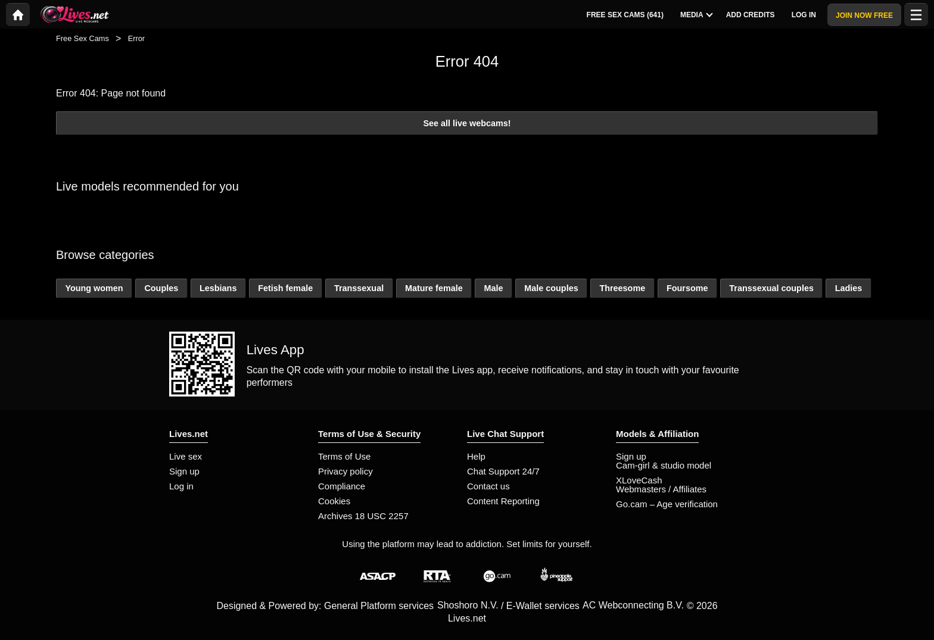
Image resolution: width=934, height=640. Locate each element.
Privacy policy (345, 471)
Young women (94, 288)
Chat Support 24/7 (503, 471)
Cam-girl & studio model (663, 465)
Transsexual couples (771, 288)
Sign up (184, 471)
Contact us (488, 486)
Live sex (185, 456)
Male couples (551, 288)
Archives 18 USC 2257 (363, 516)
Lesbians (218, 288)
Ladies (849, 288)
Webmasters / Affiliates (661, 489)
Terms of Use (344, 456)
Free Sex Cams (82, 38)
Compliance (341, 486)
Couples (161, 288)
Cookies (334, 501)
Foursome (687, 288)
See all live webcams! (466, 123)
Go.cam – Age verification (667, 504)
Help (476, 456)
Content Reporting (503, 501)
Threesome (622, 288)
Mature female (434, 288)
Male (493, 288)
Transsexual (359, 288)
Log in (181, 486)
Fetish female (285, 288)
